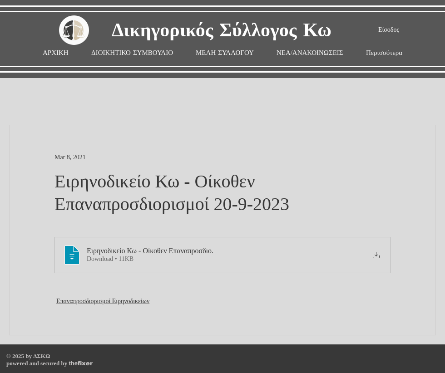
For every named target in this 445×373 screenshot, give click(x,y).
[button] (224, 53)
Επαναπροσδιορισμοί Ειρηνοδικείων (102, 301)
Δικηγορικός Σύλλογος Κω (221, 30)
